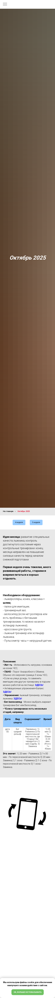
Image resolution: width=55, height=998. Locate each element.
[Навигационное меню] (5, 4)
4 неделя (19, 522)
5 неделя (36, 522)
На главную (8, 511)
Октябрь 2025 (23, 511)
